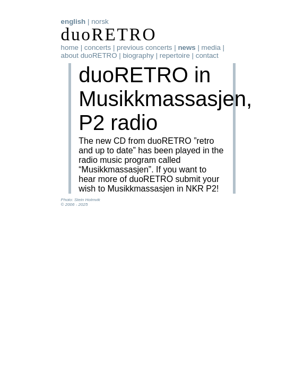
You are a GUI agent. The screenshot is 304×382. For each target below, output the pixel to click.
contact (207, 55)
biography (138, 55)
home (70, 47)
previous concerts (144, 47)
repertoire (175, 55)
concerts (97, 47)
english (73, 21)
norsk (100, 21)
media (211, 47)
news (186, 47)
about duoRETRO (89, 55)
